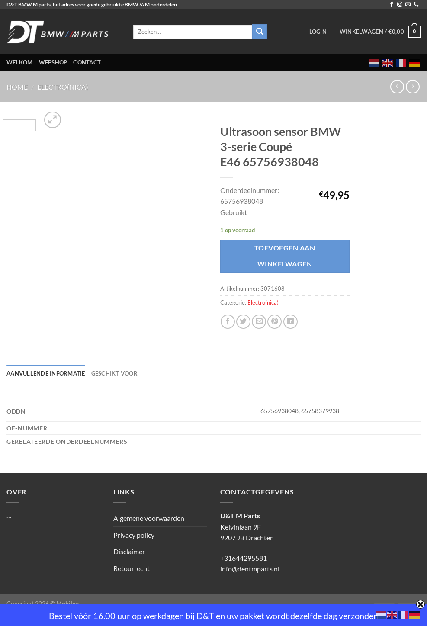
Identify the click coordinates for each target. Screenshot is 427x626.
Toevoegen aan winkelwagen (284, 256)
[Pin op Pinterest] (274, 322)
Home (17, 87)
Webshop (53, 62)
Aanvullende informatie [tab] (45, 373)
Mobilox (67, 603)
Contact (87, 62)
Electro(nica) (62, 87)
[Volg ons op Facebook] (391, 5)
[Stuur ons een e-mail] (408, 5)
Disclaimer (129, 551)
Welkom (19, 62)
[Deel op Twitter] (243, 322)
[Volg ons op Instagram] (399, 5)
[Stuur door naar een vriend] (259, 322)
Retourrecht (131, 568)
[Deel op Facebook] (228, 322)
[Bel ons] (416, 5)
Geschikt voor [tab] (114, 373)
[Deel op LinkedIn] (290, 322)
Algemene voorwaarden (148, 518)
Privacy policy (133, 535)
